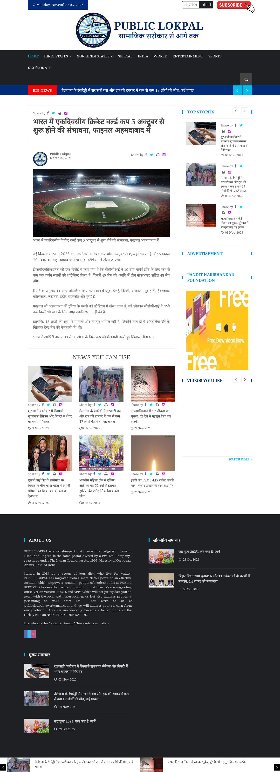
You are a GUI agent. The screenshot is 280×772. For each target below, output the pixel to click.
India (143, 56)
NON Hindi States (95, 56)
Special (125, 56)
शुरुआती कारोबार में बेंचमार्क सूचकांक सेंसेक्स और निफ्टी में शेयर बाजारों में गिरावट (50, 416)
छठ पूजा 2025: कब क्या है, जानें (199, 551)
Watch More (240, 459)
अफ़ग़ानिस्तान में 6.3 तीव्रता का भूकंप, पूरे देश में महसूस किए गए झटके (207, 762)
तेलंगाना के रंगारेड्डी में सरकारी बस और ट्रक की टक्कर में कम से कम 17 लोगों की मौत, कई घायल (127, 90)
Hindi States (57, 56)
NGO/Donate (39, 67)
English (190, 4)
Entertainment (188, 56)
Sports (215, 56)
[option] (73, 765)
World (160, 56)
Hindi (206, 4)
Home (33, 56)
